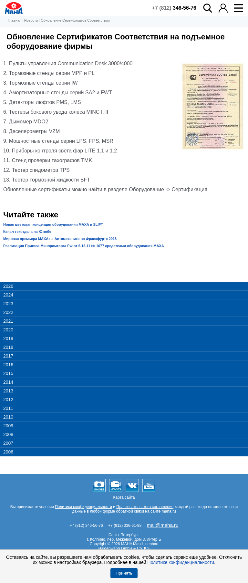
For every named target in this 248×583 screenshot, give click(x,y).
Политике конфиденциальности (181, 562)
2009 (8, 425)
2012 (8, 399)
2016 (8, 364)
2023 (8, 303)
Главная (14, 20)
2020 (8, 329)
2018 (8, 347)
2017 (8, 356)
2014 (8, 382)
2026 (8, 286)
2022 (8, 312)
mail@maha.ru (163, 525)
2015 (8, 373)
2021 (8, 321)
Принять (124, 573)
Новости (31, 20)
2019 (8, 338)
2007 (8, 443)
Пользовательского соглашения (144, 507)
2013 (8, 390)
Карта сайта (124, 497)
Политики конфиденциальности (83, 507)
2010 (8, 417)
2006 (8, 451)
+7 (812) (174, 8)
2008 (8, 434)
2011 (8, 408)
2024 (8, 294)
